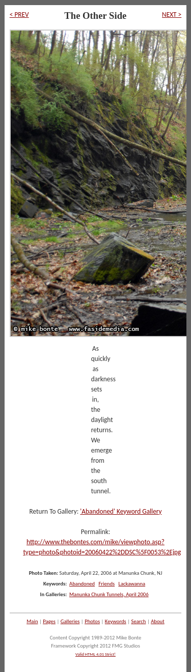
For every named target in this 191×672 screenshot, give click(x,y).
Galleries (70, 621)
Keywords (115, 621)
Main (32, 621)
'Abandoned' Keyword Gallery (120, 511)
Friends (106, 583)
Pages (49, 621)
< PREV (19, 14)
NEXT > (171, 14)
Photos (92, 621)
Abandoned (82, 583)
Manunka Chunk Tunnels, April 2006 (109, 594)
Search (138, 621)
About (158, 621)
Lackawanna (131, 583)
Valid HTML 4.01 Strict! (95, 654)
